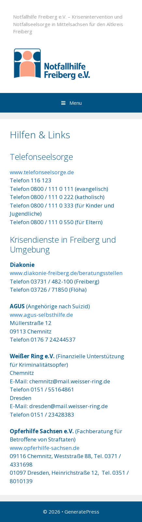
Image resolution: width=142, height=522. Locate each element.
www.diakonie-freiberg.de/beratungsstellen (66, 273)
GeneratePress (81, 511)
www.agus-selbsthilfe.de (41, 314)
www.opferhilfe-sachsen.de (44, 448)
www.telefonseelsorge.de (42, 172)
